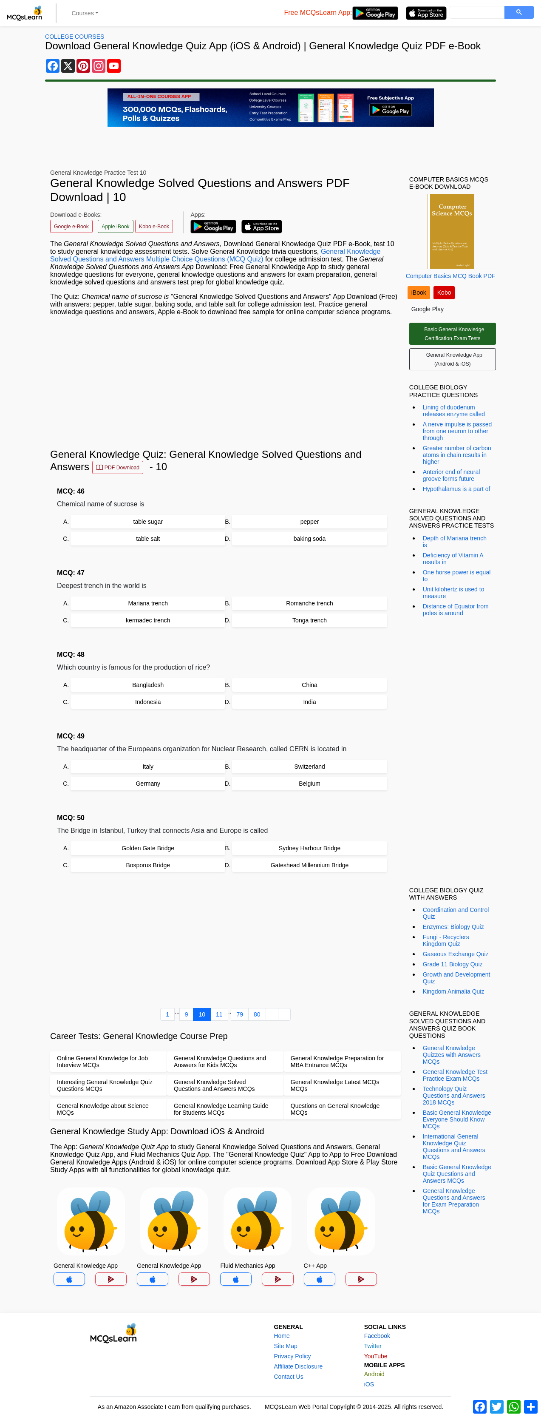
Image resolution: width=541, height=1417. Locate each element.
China (309, 685)
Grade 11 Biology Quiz (453, 964)
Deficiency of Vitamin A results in (453, 558)
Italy (147, 766)
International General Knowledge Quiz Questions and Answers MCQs (454, 1146)
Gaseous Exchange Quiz (456, 954)
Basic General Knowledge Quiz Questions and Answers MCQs (457, 1174)
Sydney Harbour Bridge (310, 848)
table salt (148, 538)
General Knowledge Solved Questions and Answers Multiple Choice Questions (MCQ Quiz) (215, 255)
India (309, 702)
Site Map (285, 1346)
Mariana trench (148, 603)
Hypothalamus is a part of (456, 489)
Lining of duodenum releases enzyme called (454, 410)
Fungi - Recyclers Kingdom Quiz (446, 940)
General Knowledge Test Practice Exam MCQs (455, 1075)
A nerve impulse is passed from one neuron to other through (457, 431)
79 (239, 1014)
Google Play (427, 309)
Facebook (377, 1335)
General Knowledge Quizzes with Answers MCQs (452, 1055)
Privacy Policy (292, 1356)
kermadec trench (148, 620)
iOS (369, 1384)
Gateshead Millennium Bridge (310, 865)
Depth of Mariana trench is (455, 541)
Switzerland (309, 766)
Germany (148, 783)
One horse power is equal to (457, 575)
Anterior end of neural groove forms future (451, 475)
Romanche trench (309, 603)
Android (374, 1374)
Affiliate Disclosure (298, 1366)
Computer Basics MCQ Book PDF (451, 276)
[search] (476, 13)
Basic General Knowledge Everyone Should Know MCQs (457, 1119)
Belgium (309, 783)
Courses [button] (83, 13)
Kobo (444, 292)
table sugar (148, 521)
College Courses (74, 36)
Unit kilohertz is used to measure (453, 592)
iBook (418, 292)
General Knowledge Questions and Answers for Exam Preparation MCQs (454, 1201)
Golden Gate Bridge (148, 848)
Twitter (373, 1346)
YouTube (376, 1356)
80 (257, 1014)
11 (219, 1014)
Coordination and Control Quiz (456, 913)
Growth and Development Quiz (456, 978)
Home (281, 1335)
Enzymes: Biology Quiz (453, 926)
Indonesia (148, 702)
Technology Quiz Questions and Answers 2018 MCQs (454, 1095)
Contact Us (288, 1376)
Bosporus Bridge (148, 865)
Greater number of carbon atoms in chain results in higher (457, 455)
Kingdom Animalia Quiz (453, 991)
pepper (309, 521)
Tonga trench (309, 620)
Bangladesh (148, 685)
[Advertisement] (225, 382)
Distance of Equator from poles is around (456, 609)
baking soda (310, 538)
